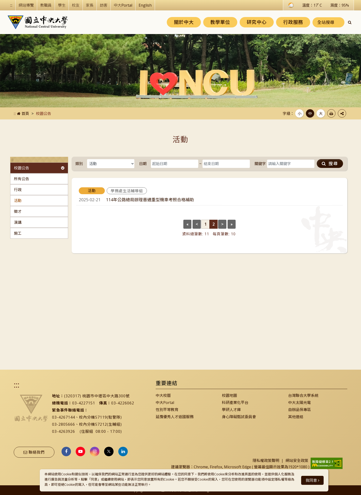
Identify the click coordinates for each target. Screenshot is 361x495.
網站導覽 (26, 5)
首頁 (23, 113)
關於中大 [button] (184, 22)
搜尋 (330, 163)
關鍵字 (260, 163)
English (145, 5)
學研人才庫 (231, 409)
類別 (79, 163)
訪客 (103, 5)
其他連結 (295, 416)
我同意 (312, 480)
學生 (62, 5)
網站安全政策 (297, 460)
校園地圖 (229, 395)
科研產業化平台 (235, 402)
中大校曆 (163, 395)
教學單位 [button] (220, 22)
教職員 (46, 5)
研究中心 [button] (257, 22)
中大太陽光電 (299, 402)
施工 (18, 233)
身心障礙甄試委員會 (239, 416)
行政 (18, 189)
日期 (143, 163)
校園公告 (39, 168)
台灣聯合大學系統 (303, 395)
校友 (75, 5)
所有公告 (21, 178)
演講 (18, 222)
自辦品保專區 (299, 409)
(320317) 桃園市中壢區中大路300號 (97, 396)
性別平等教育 (167, 409)
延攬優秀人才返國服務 (175, 416)
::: (11, 5)
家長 (89, 5)
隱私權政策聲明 (266, 460)
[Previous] (187, 224)
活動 (18, 200)
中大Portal (123, 5)
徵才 (18, 211)
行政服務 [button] (293, 22)
